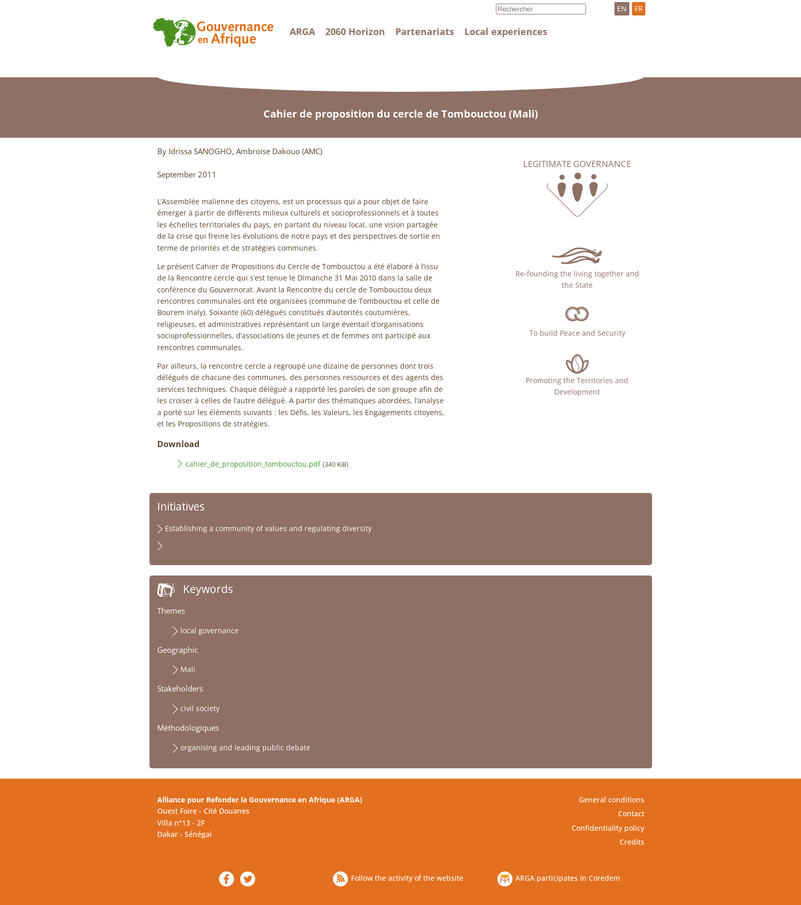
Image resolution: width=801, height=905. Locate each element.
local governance (209, 630)
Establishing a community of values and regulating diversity (268, 528)
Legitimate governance (577, 164)
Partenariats (424, 31)
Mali (187, 669)
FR (639, 8)
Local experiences (505, 31)
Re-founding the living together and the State (577, 279)
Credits (632, 842)
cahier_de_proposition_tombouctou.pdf (253, 464)
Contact (631, 813)
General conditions (611, 799)
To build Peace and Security (577, 333)
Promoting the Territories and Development (577, 386)
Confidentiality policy (608, 828)
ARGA (302, 31)
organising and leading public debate (245, 747)
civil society (200, 708)
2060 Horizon (355, 31)
